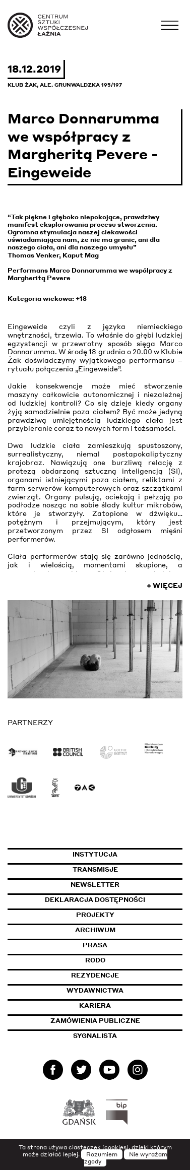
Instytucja (95, 854)
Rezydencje (95, 975)
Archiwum (95, 930)
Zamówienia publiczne (116, 1020)
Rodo (95, 960)
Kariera (95, 1005)
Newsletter (95, 884)
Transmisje (128, 869)
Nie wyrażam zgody (126, 1158)
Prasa (95, 945)
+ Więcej (164, 585)
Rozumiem (101, 1154)
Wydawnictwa (95, 990)
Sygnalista (95, 1035)
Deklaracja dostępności (95, 899)
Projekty (95, 915)
